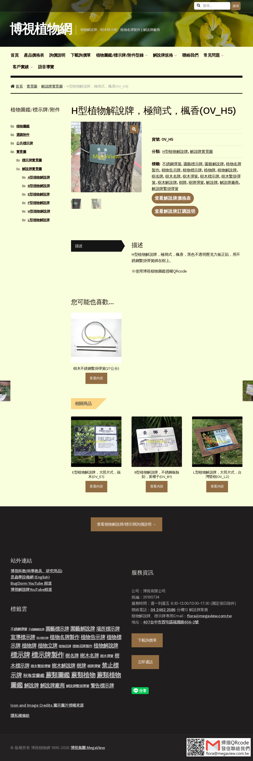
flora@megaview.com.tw (209, 616)
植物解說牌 (226, 170)
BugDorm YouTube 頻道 (31, 583)
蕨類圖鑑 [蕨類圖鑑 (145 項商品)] (58, 675)
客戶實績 (21, 67)
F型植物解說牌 (39, 203)
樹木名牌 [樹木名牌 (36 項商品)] (89, 655)
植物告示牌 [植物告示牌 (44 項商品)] (93, 637)
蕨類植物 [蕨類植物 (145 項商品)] (83, 675)
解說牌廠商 (229, 182)
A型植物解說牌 (39, 177)
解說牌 (211, 182)
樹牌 (183, 182)
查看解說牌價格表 (173, 198)
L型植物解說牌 (39, 220)
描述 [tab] (78, 246)
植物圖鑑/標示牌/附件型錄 (120, 55)
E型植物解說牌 (39, 194)
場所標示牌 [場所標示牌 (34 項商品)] (108, 628)
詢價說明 (57, 55)
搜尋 (236, 6)
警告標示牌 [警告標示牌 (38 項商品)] (102, 685)
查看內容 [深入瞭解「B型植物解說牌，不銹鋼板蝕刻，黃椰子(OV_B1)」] (156, 486)
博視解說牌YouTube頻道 (31, 589)
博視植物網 (41, 29)
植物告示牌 (171, 170)
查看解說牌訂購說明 (175, 211)
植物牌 (209, 170)
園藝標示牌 (193, 164)
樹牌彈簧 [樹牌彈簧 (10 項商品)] (94, 666)
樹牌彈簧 (196, 182)
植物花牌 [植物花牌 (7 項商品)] (65, 646)
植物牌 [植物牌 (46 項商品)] (29, 645)
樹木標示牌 (209, 176)
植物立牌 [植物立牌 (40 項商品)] (48, 645)
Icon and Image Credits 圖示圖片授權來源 (47, 705)
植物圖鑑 (23, 126)
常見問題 (212, 55)
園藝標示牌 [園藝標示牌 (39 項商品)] (57, 628)
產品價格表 (34, 55)
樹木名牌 (173, 176)
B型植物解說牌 (39, 186)
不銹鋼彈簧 (171, 164)
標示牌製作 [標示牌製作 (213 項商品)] (47, 655)
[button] (134, 129)
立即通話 (145, 662)
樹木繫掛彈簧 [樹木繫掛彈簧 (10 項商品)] (41, 666)
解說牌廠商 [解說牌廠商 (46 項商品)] (52, 685)
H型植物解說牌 (175, 151)
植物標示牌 (192, 170)
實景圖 (32, 86)
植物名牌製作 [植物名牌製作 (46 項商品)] (64, 637)
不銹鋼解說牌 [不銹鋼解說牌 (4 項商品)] (36, 629)
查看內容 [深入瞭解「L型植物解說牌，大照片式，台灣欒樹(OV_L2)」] (217, 486)
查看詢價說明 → (126, 524)
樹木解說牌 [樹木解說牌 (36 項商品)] (63, 665)
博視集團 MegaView (88, 747)
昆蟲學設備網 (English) (30, 577)
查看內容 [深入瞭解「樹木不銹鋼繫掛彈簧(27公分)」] (96, 378)
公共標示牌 (24, 143)
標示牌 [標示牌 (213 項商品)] (20, 655)
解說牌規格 (163, 55)
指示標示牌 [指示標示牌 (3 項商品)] (42, 638)
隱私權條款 (20, 715)
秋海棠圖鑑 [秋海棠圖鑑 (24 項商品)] (33, 675)
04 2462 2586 (163, 609)
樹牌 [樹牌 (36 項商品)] (81, 665)
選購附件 (23, 135)
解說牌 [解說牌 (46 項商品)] (31, 685)
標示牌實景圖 (32, 160)
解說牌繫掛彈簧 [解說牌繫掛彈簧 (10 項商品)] (77, 686)
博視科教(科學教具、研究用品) (36, 571)
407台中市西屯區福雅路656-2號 (171, 622)
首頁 (15, 55)
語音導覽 (46, 67)
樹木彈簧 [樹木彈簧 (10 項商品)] (106, 656)
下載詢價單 (81, 55)
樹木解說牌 (167, 182)
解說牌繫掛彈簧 (165, 188)
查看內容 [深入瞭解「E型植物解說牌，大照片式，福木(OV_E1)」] (96, 486)
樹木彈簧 (190, 176)
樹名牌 (157, 176)
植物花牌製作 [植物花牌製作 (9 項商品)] (82, 646)
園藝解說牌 (214, 164)
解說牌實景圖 (52, 86)
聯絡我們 (190, 55)
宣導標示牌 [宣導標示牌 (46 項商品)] (23, 637)
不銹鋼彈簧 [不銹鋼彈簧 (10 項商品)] (19, 629)
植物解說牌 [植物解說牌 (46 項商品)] (106, 645)
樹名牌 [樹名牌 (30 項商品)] (72, 655)
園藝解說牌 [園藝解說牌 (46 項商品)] (82, 628)
